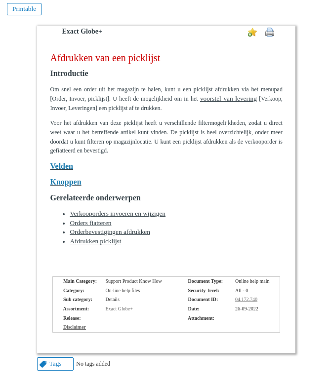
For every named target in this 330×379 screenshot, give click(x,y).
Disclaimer (74, 327)
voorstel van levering (228, 98)
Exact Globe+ (82, 31)
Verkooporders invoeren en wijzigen (117, 213)
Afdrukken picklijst (95, 241)
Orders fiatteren (90, 223)
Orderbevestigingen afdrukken (110, 231)
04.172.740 (246, 299)
